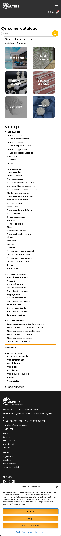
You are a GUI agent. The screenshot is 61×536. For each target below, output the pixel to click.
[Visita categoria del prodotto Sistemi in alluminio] (44, 82)
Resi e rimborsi (9, 463)
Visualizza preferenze (30, 525)
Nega (30, 518)
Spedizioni (7, 460)
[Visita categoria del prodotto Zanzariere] (16, 107)
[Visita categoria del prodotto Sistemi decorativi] (16, 82)
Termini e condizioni (12, 467)
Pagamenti (8, 456)
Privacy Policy (33, 532)
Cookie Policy (21, 532)
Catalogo (10, 43)
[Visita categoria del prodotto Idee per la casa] (44, 107)
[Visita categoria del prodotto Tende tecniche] (44, 58)
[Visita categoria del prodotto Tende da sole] (16, 58)
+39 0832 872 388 (14, 421)
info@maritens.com (18, 425)
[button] (57, 486)
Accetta (31, 511)
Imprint (42, 532)
